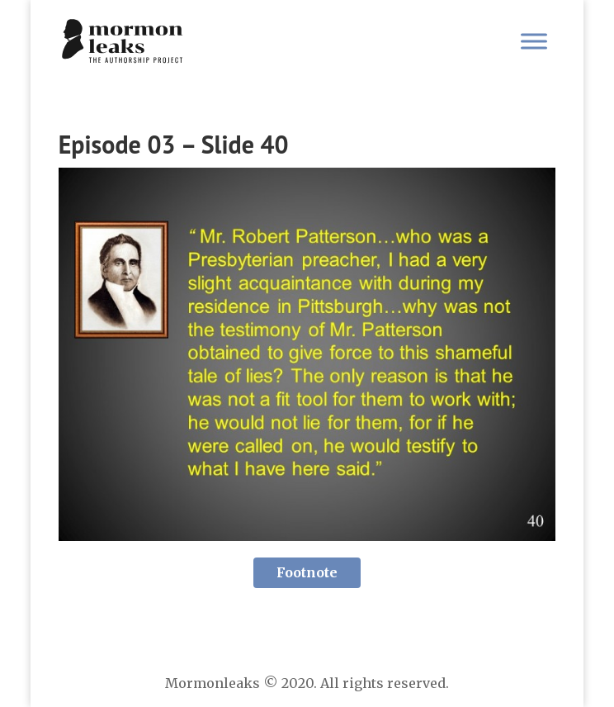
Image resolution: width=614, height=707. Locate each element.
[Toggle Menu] (534, 41)
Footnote (307, 572)
